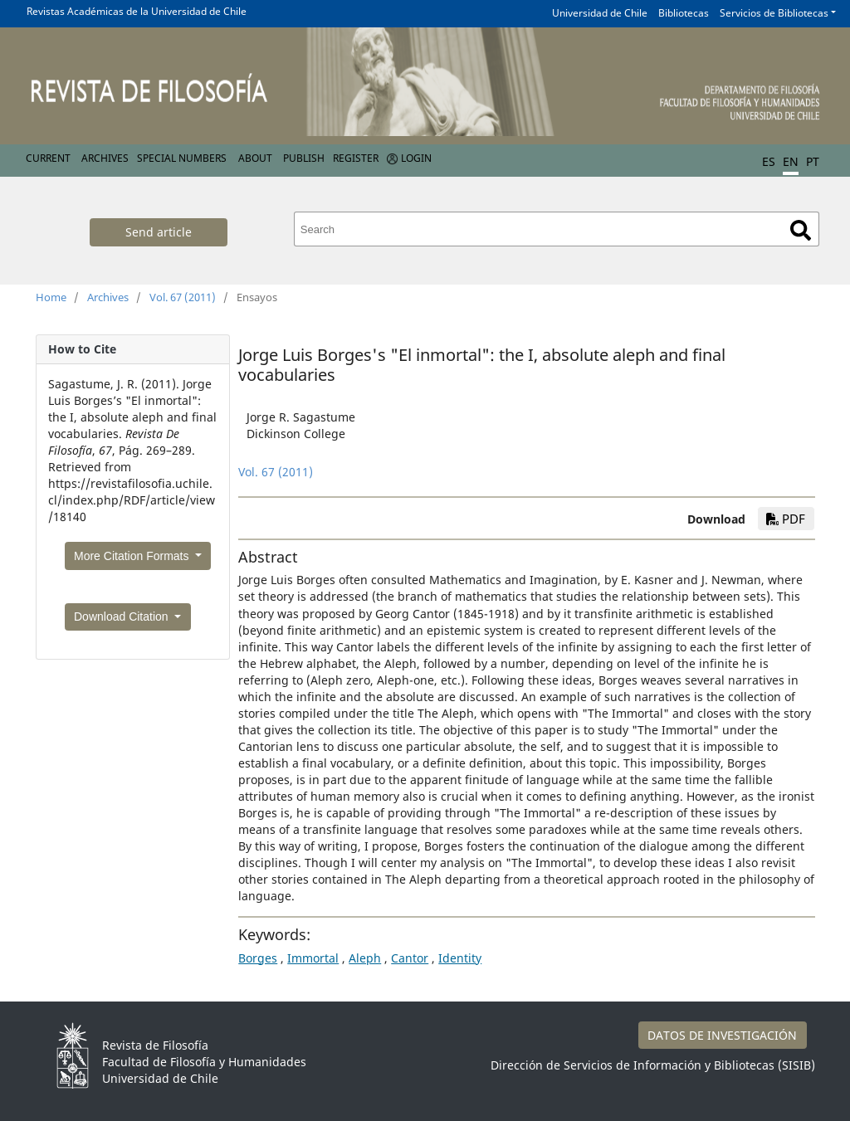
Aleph (365, 958)
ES (768, 161)
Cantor (409, 958)
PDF (785, 518)
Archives (105, 158)
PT (812, 161)
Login (416, 158)
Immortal (313, 958)
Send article (158, 232)
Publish (304, 158)
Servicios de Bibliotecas (774, 13)
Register (356, 158)
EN (791, 161)
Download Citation (123, 616)
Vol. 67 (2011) (182, 297)
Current (48, 158)
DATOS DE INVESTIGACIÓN (722, 1035)
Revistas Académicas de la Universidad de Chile (137, 11)
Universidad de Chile (599, 13)
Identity (459, 958)
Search (800, 230)
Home (51, 297)
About (255, 158)
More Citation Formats (133, 556)
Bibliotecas (683, 13)
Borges (257, 958)
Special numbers (182, 158)
